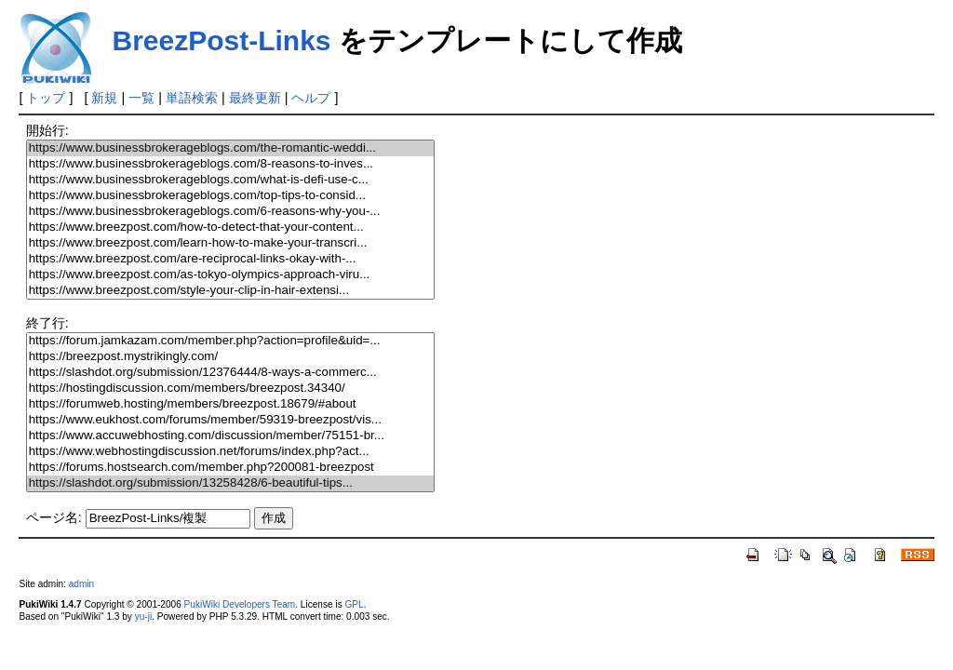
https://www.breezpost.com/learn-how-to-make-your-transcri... (231, 243)
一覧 (141, 97)
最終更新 (255, 97)
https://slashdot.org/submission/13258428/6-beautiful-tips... (231, 483)
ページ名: (54, 517)
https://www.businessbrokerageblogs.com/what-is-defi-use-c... (231, 180)
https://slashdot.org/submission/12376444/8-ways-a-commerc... (231, 373)
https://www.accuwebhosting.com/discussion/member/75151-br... (231, 436)
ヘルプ (310, 97)
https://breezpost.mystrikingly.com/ (231, 357)
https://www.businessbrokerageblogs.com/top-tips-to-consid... (231, 196)
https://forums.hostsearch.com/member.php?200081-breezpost (231, 468)
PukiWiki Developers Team (240, 604)
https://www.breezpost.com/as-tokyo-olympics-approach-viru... (231, 275)
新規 (104, 97)
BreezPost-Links (221, 40)
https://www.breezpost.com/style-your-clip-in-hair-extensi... (231, 291)
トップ (45, 97)
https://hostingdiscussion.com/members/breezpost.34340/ (231, 388)
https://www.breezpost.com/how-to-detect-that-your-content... (231, 227)
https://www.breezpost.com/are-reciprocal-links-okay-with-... (231, 259)
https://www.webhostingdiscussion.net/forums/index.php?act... (231, 452)
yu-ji (143, 616)
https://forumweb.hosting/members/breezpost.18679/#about (231, 404)
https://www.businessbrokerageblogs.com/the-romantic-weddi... (231, 148)
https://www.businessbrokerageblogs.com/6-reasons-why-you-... (231, 212)
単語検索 (192, 97)
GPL (353, 604)
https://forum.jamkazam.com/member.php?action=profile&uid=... (231, 341)
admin (81, 584)
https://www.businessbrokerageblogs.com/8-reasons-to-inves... (231, 164)
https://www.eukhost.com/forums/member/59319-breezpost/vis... (231, 420)
